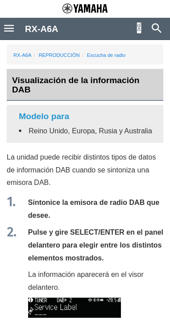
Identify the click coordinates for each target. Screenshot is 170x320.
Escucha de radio (106, 55)
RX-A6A (22, 55)
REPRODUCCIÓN (59, 55)
